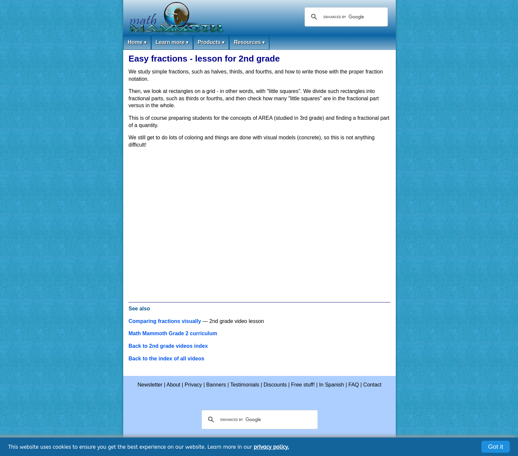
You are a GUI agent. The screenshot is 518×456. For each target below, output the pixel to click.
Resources (249, 42)
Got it (495, 446)
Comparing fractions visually (165, 321)
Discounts (275, 385)
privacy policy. (271, 447)
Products (211, 42)
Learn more (172, 42)
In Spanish (331, 385)
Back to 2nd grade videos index (168, 346)
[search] (345, 17)
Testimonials (244, 385)
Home (137, 42)
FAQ (354, 385)
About (173, 385)
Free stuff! (303, 385)
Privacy (193, 385)
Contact (372, 385)
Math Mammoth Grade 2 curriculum (173, 333)
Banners (216, 385)
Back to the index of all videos (166, 358)
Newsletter (150, 385)
